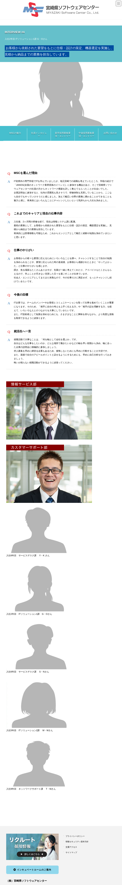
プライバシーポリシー (75, 836)
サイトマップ (71, 852)
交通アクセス (71, 847)
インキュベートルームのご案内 (32, 869)
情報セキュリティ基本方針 (77, 842)
